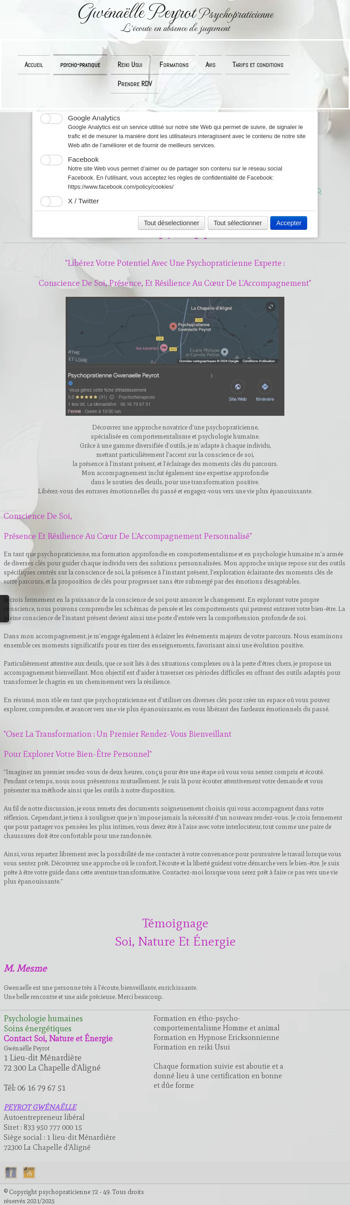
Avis (210, 64)
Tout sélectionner (238, 223)
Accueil (34, 64)
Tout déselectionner (171, 223)
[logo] (175, 18)
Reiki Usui (130, 64)
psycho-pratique (80, 64)
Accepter (288, 223)
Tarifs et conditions (257, 64)
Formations (174, 64)
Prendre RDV (135, 83)
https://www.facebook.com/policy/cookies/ (121, 187)
